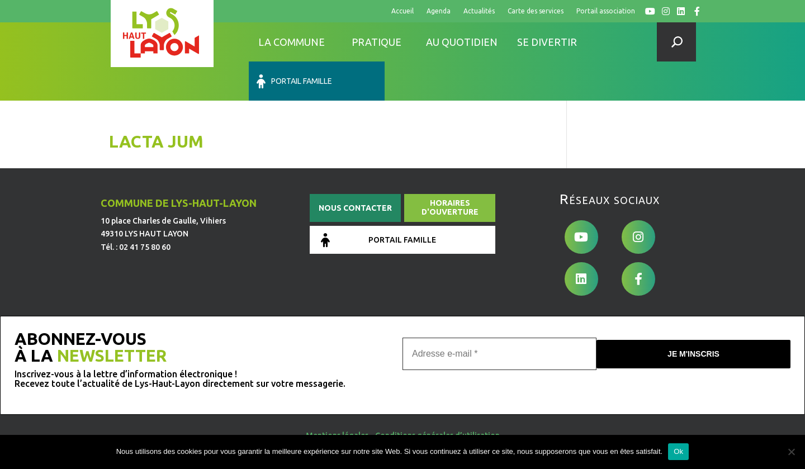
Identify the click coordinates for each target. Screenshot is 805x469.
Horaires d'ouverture (450, 168)
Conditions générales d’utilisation (437, 394)
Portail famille (627, 42)
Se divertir (547, 41)
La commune (291, 41)
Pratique (376, 41)
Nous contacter (355, 168)
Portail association (605, 11)
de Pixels (181, 428)
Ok (678, 451)
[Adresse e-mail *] (499, 314)
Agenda (439, 11)
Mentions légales (337, 394)
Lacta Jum (156, 102)
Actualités (479, 11)
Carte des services (536, 11)
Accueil (402, 11)
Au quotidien (462, 41)
